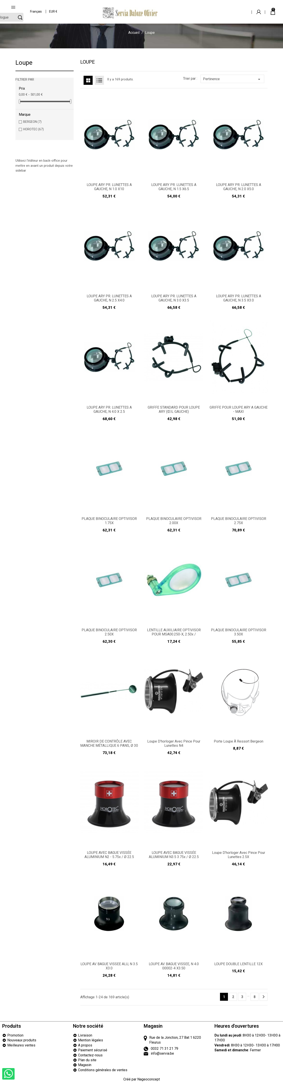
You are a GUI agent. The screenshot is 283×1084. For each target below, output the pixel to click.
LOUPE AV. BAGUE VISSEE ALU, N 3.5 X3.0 (109, 966)
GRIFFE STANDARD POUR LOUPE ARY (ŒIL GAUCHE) (174, 409)
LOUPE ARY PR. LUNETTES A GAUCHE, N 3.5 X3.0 (238, 298)
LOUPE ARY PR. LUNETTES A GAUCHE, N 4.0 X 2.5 (109, 409)
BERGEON (32, 121)
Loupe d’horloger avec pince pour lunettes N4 (173, 743)
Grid (88, 80)
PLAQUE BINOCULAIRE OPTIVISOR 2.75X (238, 521)
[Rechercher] (224, 8)
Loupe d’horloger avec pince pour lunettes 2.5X (238, 855)
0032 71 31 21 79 (164, 1048)
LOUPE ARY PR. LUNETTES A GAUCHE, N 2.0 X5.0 (238, 187)
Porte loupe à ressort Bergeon (238, 741)
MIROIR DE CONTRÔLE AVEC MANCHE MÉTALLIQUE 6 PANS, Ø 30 (109, 743)
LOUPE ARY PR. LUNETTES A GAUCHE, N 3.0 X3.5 (173, 298)
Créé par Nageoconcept (141, 1079)
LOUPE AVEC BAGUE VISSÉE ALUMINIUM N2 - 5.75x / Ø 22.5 (109, 855)
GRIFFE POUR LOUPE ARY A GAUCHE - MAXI (239, 409)
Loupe (24, 62)
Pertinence (232, 79)
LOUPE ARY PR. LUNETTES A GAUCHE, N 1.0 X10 (109, 187)
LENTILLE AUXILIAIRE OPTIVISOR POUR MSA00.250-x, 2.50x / (174, 632)
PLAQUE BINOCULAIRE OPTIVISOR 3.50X (238, 632)
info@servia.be (162, 1053)
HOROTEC (33, 129)
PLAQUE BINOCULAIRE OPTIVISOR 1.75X (109, 521)
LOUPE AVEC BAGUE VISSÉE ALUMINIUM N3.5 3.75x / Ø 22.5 (174, 855)
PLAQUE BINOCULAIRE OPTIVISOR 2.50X (109, 632)
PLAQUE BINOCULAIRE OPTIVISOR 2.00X (173, 521)
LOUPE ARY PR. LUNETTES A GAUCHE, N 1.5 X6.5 (173, 187)
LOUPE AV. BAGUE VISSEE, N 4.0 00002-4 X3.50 (174, 966)
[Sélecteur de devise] (53, 9)
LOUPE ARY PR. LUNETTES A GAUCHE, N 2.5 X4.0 (109, 298)
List (99, 80)
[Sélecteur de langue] (36, 9)
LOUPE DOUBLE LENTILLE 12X (238, 964)
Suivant (263, 997)
